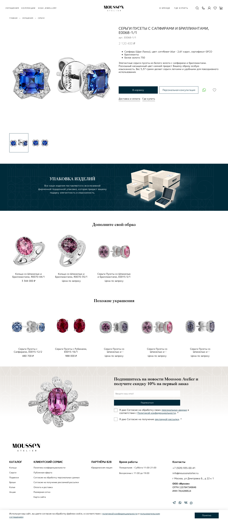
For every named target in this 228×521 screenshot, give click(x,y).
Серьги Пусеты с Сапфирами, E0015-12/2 (28, 350)
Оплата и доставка (43, 487)
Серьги (41, 18)
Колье (12, 487)
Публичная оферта (43, 472)
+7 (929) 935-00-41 (183, 468)
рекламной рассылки (167, 419)
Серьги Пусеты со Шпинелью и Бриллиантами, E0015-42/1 (200, 351)
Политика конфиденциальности (49, 467)
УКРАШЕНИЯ (14, 8)
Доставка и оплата (129, 98)
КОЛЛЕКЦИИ (30, 8)
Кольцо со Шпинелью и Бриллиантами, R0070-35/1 (71, 275)
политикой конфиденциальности (120, 513)
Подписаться (147, 402)
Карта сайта (40, 497)
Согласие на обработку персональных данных (57, 477)
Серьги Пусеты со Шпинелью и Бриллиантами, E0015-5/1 (114, 275)
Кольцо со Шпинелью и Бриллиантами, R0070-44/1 (28, 275)
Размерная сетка (42, 492)
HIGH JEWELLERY (49, 8)
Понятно (206, 515)
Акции (12, 492)
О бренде (163, 8)
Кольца (13, 467)
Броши (12, 482)
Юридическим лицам (101, 467)
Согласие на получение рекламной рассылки (56, 482)
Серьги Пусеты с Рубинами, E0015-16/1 (71, 350)
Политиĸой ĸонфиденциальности (156, 413)
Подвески (14, 477)
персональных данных (174, 410)
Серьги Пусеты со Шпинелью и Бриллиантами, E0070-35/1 (114, 351)
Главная (13, 18)
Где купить (180, 8)
